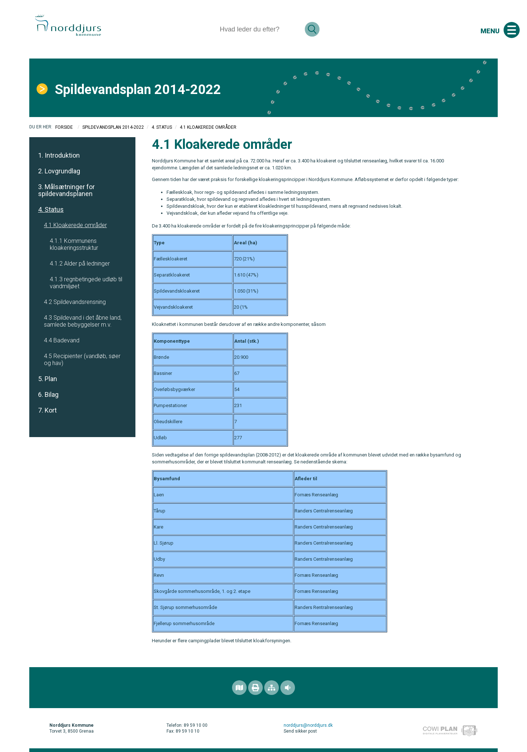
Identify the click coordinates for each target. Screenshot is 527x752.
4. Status (162, 127)
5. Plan (47, 378)
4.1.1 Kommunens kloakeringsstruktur (74, 244)
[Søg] (259, 29)
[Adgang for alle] (287, 687)
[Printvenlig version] (255, 687)
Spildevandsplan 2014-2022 (113, 127)
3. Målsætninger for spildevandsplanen (66, 190)
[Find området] (239, 687)
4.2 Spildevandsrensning (75, 301)
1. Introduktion (59, 155)
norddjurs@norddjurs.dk (308, 725)
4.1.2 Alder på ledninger (80, 263)
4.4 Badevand (61, 340)
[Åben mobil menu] (512, 30)
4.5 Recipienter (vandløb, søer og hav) (82, 359)
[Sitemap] (271, 687)
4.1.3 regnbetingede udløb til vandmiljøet (86, 283)
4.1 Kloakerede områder (75, 225)
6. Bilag (48, 394)
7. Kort (47, 410)
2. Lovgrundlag (59, 171)
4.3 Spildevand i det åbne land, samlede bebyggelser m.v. (83, 321)
